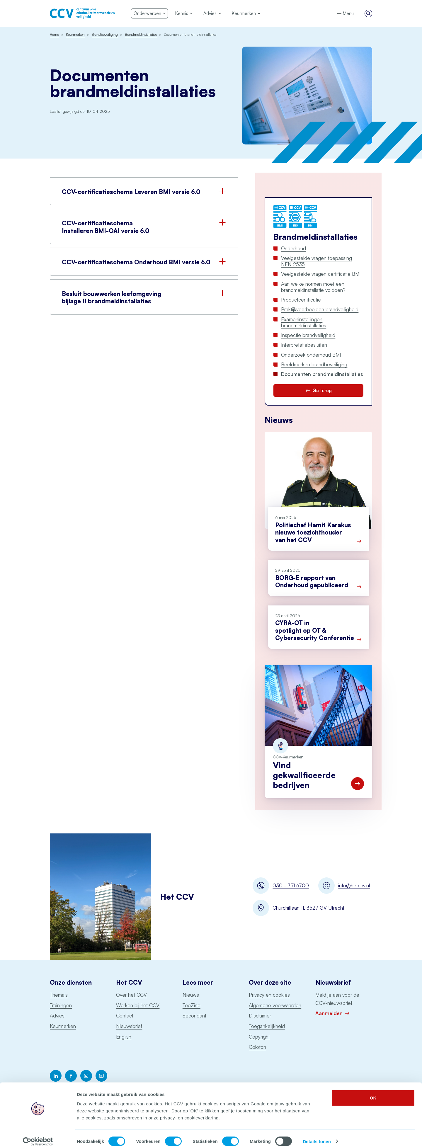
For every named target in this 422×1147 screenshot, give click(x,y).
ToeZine (191, 1005)
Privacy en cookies (269, 995)
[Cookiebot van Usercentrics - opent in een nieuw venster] (38, 1135)
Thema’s (59, 995)
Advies (57, 1015)
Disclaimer (260, 1015)
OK (373, 1091)
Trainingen (61, 1005)
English (123, 1037)
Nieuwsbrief (129, 1026)
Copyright (259, 1037)
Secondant (194, 1015)
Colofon (257, 1047)
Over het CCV (131, 995)
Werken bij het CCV (137, 1005)
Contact (124, 1015)
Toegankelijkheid (267, 1026)
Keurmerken (63, 1026)
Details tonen (317, 1135)
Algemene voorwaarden (275, 1005)
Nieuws (191, 995)
